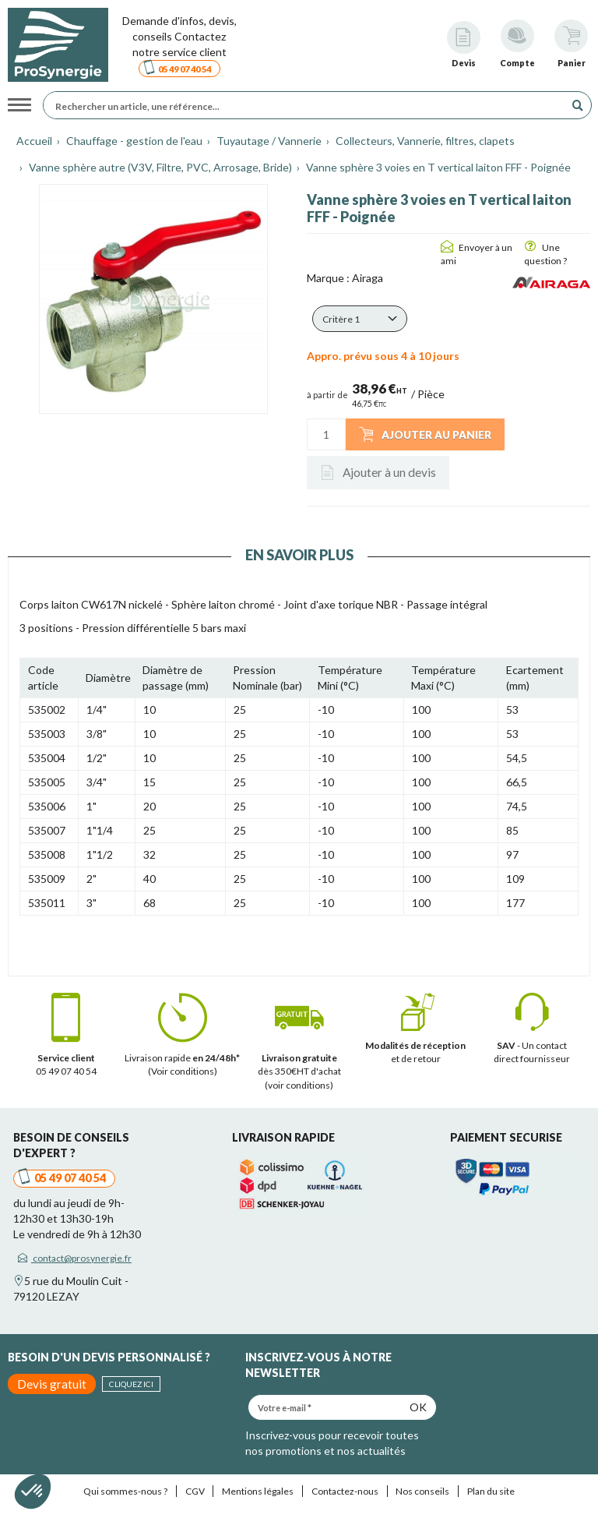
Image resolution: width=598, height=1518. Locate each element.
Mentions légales (258, 1491)
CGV (195, 1491)
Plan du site (491, 1491)
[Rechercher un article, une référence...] (308, 105)
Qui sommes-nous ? (125, 1491)
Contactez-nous (344, 1491)
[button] (359, 318)
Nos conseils (422, 1491)
